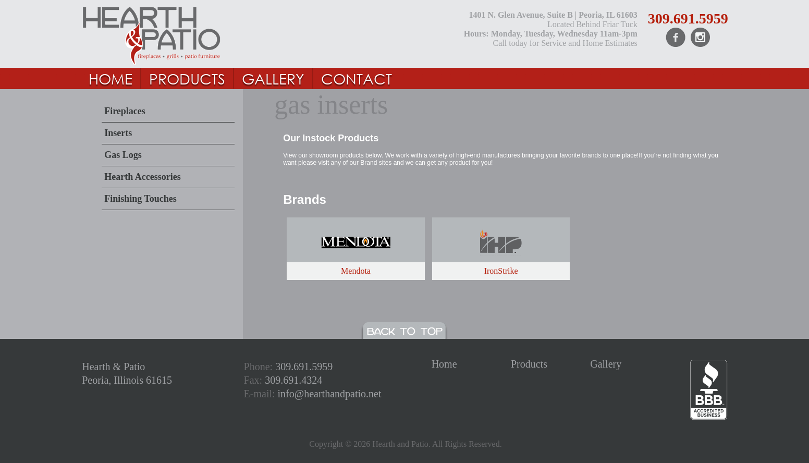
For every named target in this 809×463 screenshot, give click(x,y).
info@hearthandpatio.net (330, 393)
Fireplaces (124, 111)
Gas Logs (123, 155)
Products (529, 364)
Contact (356, 78)
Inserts (118, 133)
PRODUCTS (187, 78)
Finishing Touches (140, 198)
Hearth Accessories (142, 177)
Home (444, 364)
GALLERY (273, 78)
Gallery (605, 364)
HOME (110, 78)
